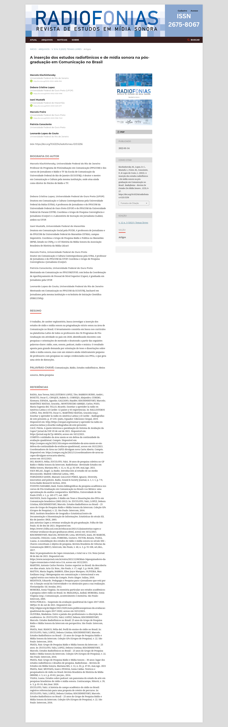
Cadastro (182, 10)
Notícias (62, 40)
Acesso (194, 10)
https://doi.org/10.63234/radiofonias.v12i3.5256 (59, 144)
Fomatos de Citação (130, 203)
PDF (122, 132)
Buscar (195, 40)
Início (33, 49)
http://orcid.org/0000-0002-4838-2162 (47, 81)
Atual (33, 40)
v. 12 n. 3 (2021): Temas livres (67, 49)
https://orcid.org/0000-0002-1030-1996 (47, 94)
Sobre (75, 40)
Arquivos (47, 40)
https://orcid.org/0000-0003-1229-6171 (47, 106)
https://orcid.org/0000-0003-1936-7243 (47, 118)
